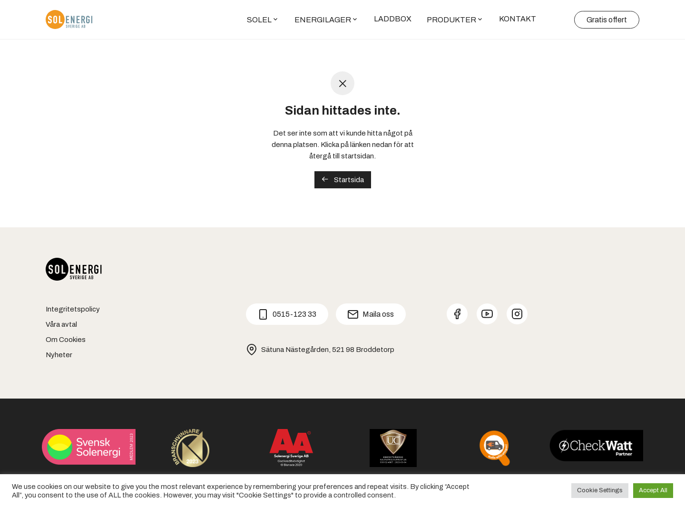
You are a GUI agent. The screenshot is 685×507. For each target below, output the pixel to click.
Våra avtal (61, 324)
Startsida (343, 180)
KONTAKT (517, 19)
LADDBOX (392, 19)
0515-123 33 (286, 314)
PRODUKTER (451, 20)
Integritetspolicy (73, 309)
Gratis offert (607, 20)
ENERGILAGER (322, 20)
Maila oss (370, 314)
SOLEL (259, 20)
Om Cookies (66, 339)
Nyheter (59, 355)
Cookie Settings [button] (600, 490)
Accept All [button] (653, 490)
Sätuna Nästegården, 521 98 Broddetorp (320, 349)
